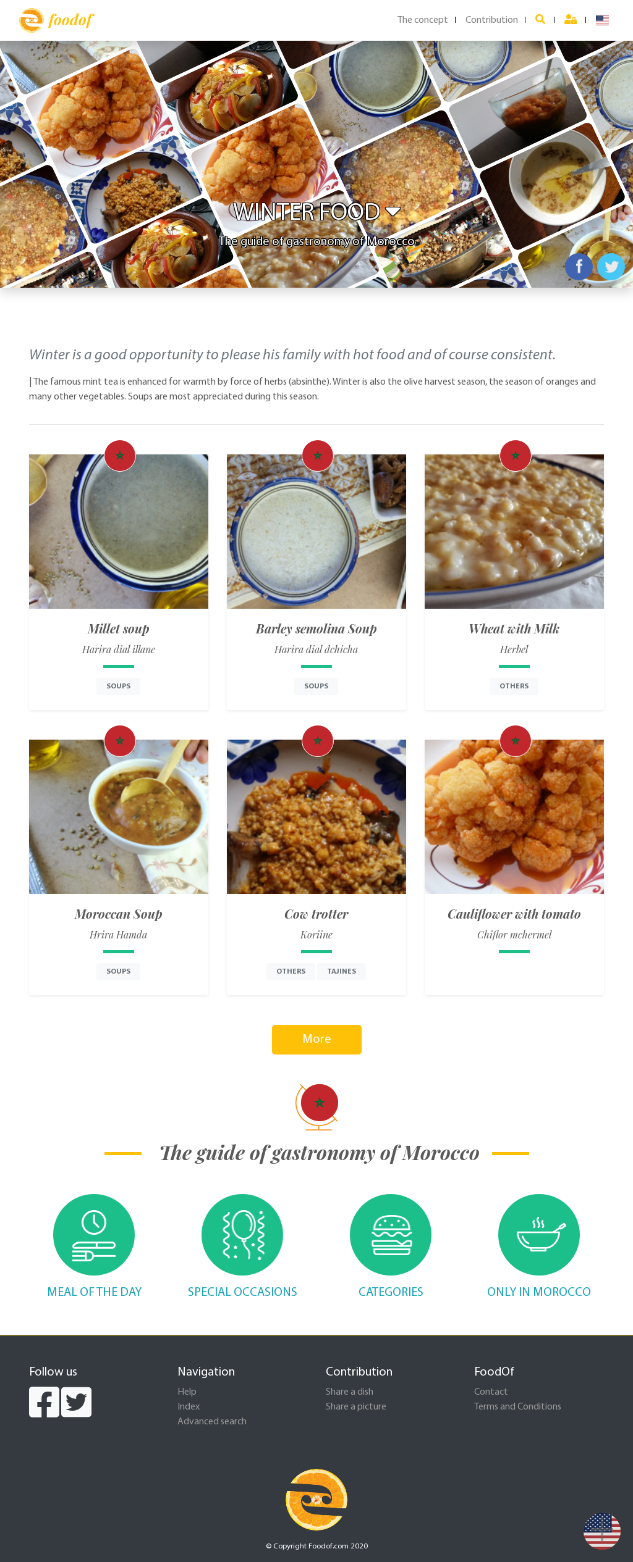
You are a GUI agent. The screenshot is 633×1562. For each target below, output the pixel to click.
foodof (55, 20)
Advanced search (212, 1422)
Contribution (491, 20)
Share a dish (349, 1392)
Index (188, 1407)
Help (187, 1392)
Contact (491, 1392)
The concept (422, 20)
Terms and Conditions (517, 1407)
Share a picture (356, 1407)
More (316, 1040)
